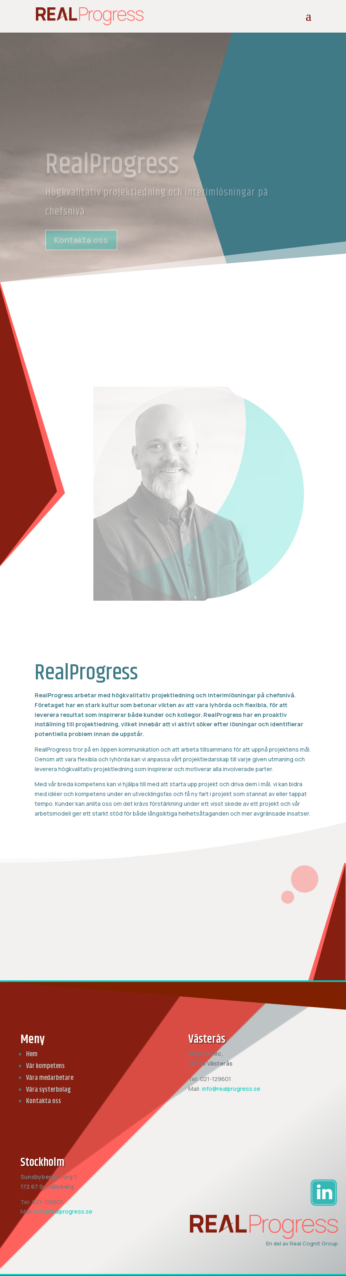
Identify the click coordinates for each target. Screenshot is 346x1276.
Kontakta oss (81, 246)
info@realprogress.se (231, 1088)
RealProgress (112, 172)
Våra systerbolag (48, 1090)
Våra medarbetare (49, 1078)
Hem (31, 1054)
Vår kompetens (45, 1066)
